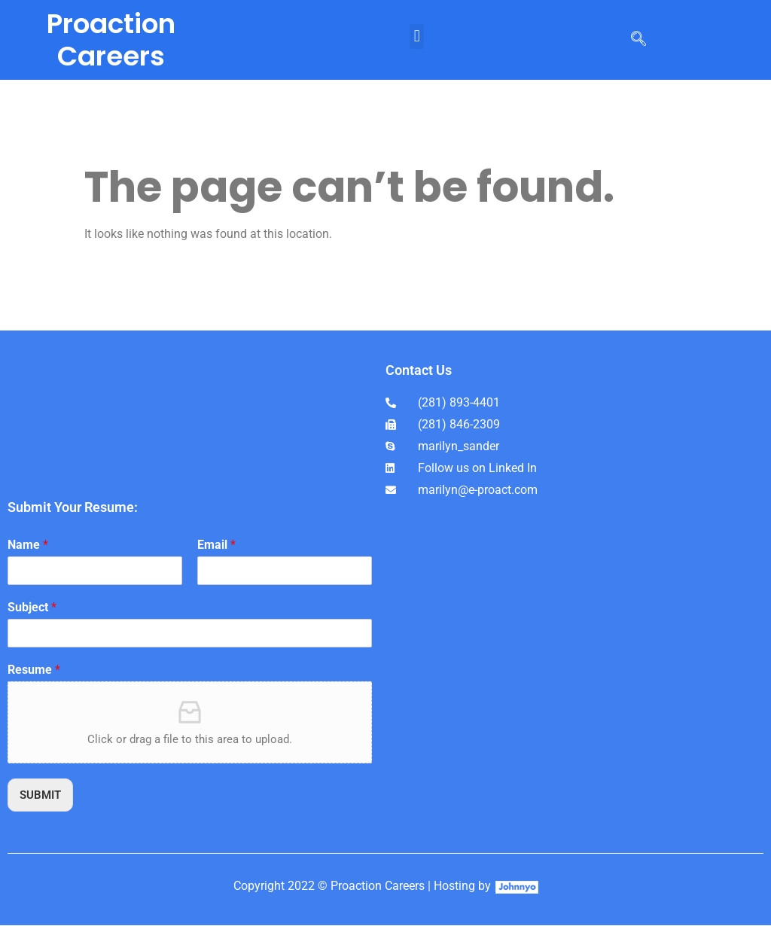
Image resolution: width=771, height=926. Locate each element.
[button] (417, 36)
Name (28, 545)
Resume (34, 670)
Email (216, 545)
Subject (32, 607)
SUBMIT (42, 795)
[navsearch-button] (638, 40)
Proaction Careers (111, 40)
